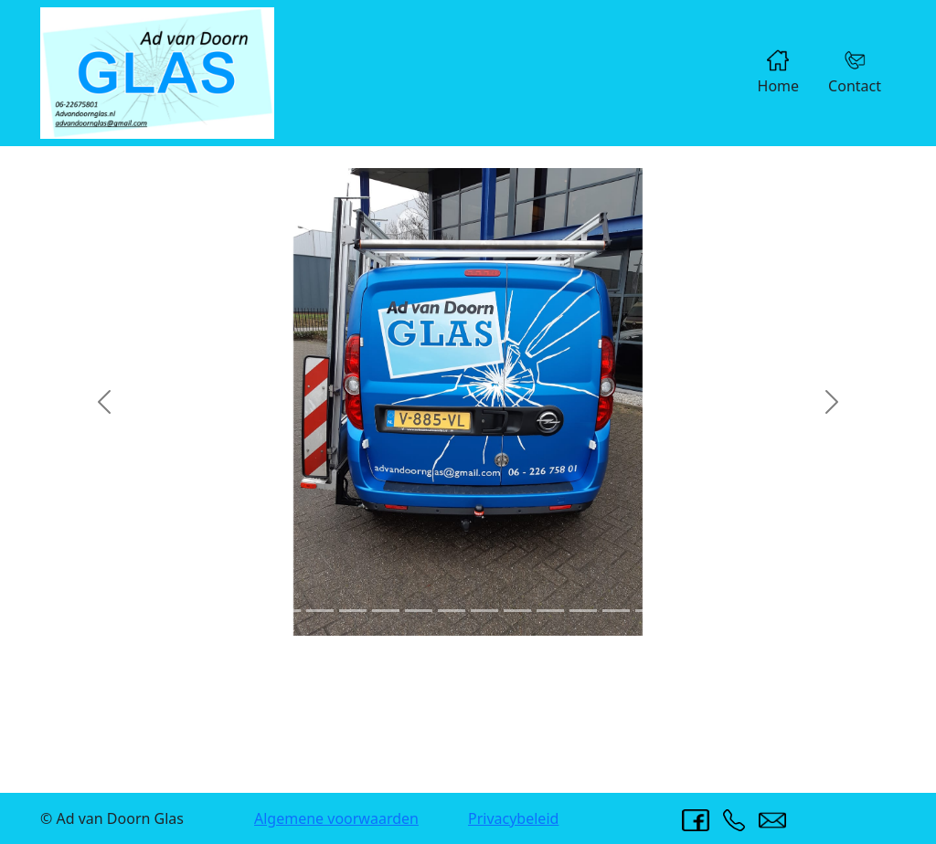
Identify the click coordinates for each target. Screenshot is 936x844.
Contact (854, 72)
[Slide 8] (484, 610)
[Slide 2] (287, 610)
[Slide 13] (649, 610)
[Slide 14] (682, 610)
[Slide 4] (353, 610)
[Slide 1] (254, 610)
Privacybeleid (513, 818)
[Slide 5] (385, 610)
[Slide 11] (583, 610)
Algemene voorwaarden (336, 818)
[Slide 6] (418, 610)
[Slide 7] (451, 610)
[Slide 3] (320, 610)
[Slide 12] (616, 610)
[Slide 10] (550, 610)
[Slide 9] (517, 610)
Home (779, 72)
